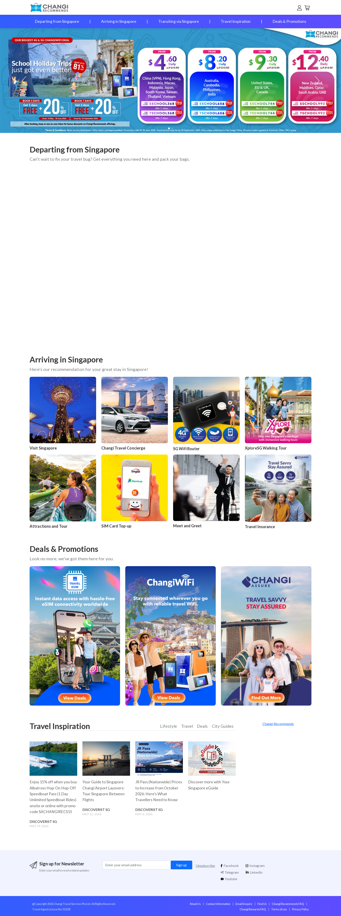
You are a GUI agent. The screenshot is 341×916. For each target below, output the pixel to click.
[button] (316, 81)
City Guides (222, 726)
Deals (201, 726)
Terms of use (279, 909)
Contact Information (218, 903)
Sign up (181, 865)
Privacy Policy (300, 909)
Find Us (262, 903)
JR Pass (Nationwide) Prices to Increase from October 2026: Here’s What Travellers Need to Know (158, 791)
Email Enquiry (244, 903)
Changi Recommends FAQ (288, 903)
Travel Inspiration (236, 21)
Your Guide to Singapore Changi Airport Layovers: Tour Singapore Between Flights (103, 791)
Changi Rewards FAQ (253, 909)
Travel (187, 726)
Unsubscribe (205, 865)
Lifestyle (168, 726)
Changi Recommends (278, 724)
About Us (195, 903)
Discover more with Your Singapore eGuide (209, 785)
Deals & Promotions (289, 21)
